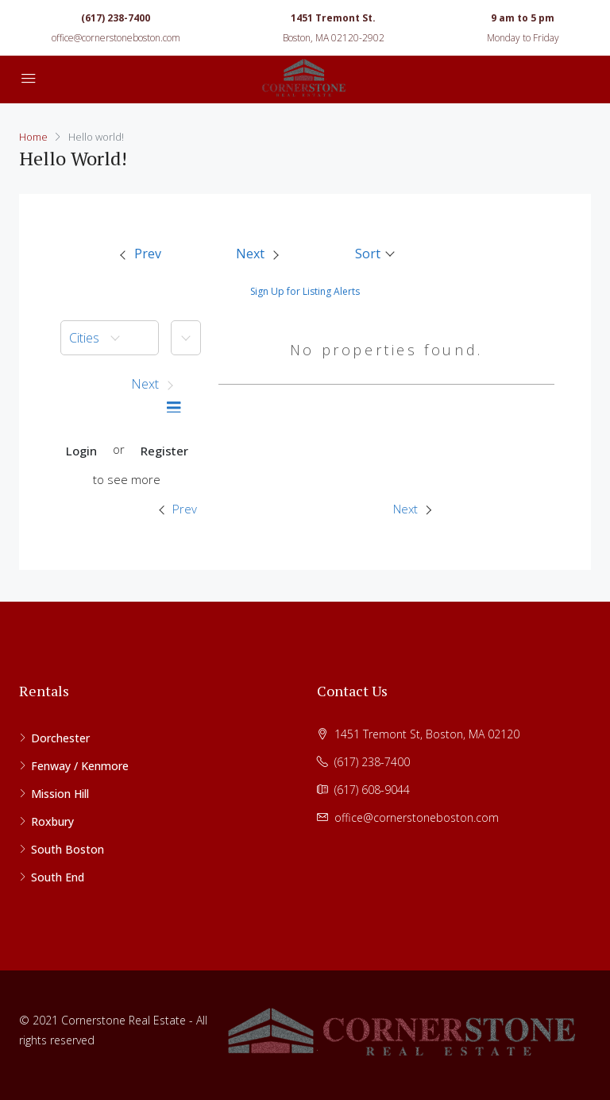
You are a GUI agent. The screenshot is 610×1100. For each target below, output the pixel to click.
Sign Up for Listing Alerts (305, 291)
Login (81, 451)
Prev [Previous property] (178, 509)
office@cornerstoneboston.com (116, 38)
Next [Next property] (412, 509)
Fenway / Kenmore (80, 765)
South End (57, 877)
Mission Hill (60, 793)
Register (164, 451)
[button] (375, 253)
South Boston (67, 849)
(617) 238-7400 (115, 18)
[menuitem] (139, 254)
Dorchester (60, 738)
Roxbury (52, 821)
